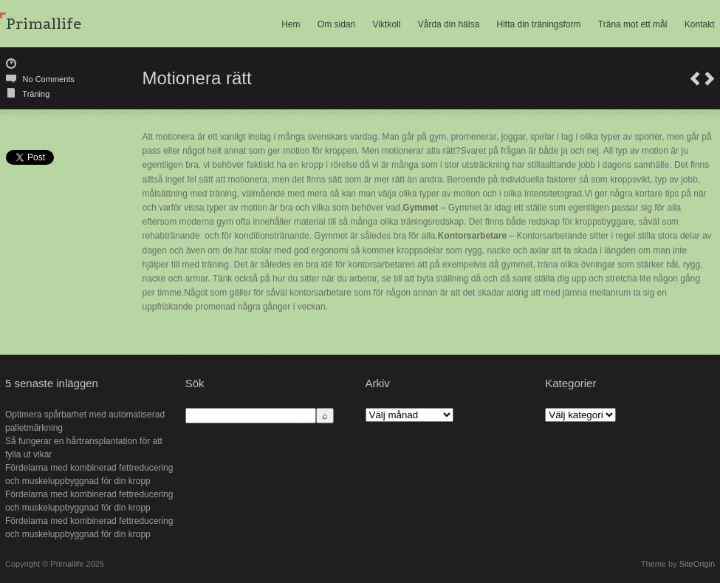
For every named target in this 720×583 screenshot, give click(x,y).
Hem (290, 24)
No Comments (49, 79)
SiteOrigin (697, 563)
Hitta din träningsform (538, 24)
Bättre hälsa (695, 79)
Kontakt (700, 24)
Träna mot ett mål (633, 24)
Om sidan (336, 24)
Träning (35, 93)
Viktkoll (387, 24)
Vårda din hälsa (448, 24)
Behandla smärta (709, 79)
